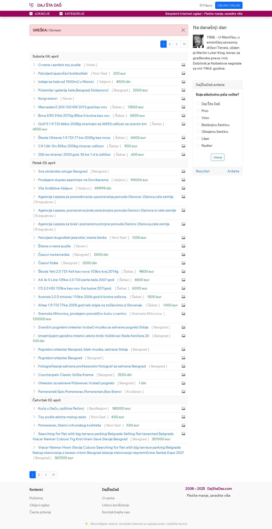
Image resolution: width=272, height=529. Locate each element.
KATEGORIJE (72, 14)
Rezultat (203, 171)
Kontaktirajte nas (116, 512)
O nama (108, 498)
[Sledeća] (177, 44)
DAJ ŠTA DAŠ (45, 5)
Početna (36, 498)
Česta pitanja (40, 512)
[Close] (183, 30)
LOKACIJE (39, 14)
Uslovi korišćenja (115, 505)
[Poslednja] (184, 44)
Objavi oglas (39, 505)
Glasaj (217, 157)
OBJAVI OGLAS (229, 5)
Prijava (205, 5)
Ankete (233, 171)
